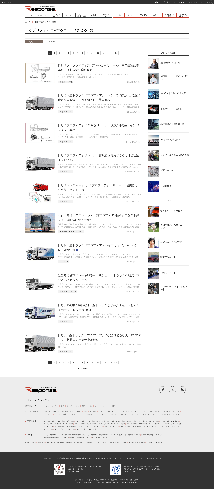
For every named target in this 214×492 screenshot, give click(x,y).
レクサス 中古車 (49, 421)
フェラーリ (48, 414)
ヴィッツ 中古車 (60, 426)
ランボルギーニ (90, 414)
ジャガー (101, 414)
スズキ (97, 406)
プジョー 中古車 (80, 424)
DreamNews (158, 442)
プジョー (109, 411)
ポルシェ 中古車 (154, 421)
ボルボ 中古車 (165, 421)
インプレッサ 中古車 (96, 426)
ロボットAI (106, 15)
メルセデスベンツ (68, 411)
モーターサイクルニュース (55, 15)
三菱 (83, 406)
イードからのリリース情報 (123, 458)
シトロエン (120, 411)
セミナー (131, 15)
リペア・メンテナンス (81, 15)
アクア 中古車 (143, 424)
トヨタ (46, 406)
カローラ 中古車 (71, 426)
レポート (156, 15)
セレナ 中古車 (48, 426)
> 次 (115, 53)
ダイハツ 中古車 (131, 421)
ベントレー (177, 414)
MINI (85, 411)
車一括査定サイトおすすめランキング (128, 435)
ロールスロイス (164, 414)
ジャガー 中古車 (91, 424)
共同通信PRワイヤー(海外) (137, 442)
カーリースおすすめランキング (53, 435)
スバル (89, 406)
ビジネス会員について (183, 15)
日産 (62, 406)
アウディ (93, 411)
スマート (167, 411)
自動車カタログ (91, 442)
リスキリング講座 (169, 15)
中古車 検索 (60, 442)
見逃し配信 (143, 15)
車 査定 (33, 442)
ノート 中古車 (165, 424)
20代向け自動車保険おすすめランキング (56, 437)
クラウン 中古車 (176, 424)
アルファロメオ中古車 (118, 424)
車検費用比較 (81, 442)
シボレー (66, 414)
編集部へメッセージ (50, 458)
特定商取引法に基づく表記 (97, 458)
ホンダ (69, 406)
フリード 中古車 (83, 426)
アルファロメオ (155, 411)
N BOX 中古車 (59, 429)
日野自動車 (51, 41)
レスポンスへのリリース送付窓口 (143, 458)
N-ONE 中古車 (91, 429)
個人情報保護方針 (81, 458)
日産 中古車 (70, 421)
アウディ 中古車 (68, 424)
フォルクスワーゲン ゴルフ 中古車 (168, 426)
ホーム (30, 15)
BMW (79, 411)
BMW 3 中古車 (151, 426)
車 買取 (27, 442)
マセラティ (134, 414)
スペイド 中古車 (126, 426)
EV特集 (93, 15)
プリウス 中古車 (132, 424)
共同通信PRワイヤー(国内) (118, 442)
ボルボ (101, 411)
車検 (48, 442)
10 (92, 53)
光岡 (113, 406)
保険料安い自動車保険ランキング (80, 437)
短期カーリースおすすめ (89, 435)
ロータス (124, 414)
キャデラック (76, 414)
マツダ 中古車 (90, 421)
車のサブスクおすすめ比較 (73, 435)
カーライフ (69, 15)
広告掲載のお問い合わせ (66, 458)
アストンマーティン (148, 414)
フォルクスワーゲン (51, 411)
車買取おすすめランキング (107, 435)
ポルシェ (176, 411)
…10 (104, 53)
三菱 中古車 (110, 421)
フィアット (143, 411)
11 (98, 53)
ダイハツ (105, 406)
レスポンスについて (162, 458)
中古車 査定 (41, 442)
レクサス (55, 406)
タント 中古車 (81, 429)
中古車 (53, 442)
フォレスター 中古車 (139, 426)
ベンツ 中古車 (142, 421)
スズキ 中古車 (120, 421)
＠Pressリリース (103, 442)
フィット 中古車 (154, 424)
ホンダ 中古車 (80, 421)
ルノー (133, 411)
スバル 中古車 (100, 421)
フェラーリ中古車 (103, 424)
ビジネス (119, 15)
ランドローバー (113, 414)
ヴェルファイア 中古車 (112, 426)
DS (127, 411)
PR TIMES (150, 442)
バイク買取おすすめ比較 (99, 437)
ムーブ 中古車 (48, 429)
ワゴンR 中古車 (70, 429)
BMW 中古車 (175, 421)
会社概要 (110, 458)
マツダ (76, 406)
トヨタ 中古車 (60, 421)
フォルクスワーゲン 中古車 (52, 424)
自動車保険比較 (70, 442)
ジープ (57, 414)
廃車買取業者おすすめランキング (151, 435)
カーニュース (41, 15)
